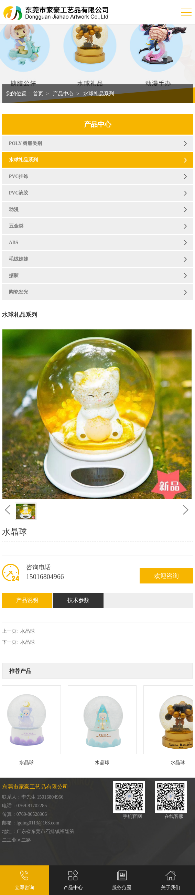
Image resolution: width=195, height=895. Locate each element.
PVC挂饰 (19, 176)
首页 (38, 93)
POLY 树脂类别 (25, 143)
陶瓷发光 (18, 292)
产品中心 (63, 93)
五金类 (16, 226)
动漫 (14, 209)
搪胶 (14, 275)
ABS (13, 242)
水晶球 (27, 631)
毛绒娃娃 (18, 259)
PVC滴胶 (19, 193)
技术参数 (78, 600)
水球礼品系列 (98, 93)
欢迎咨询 (166, 575)
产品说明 (27, 600)
